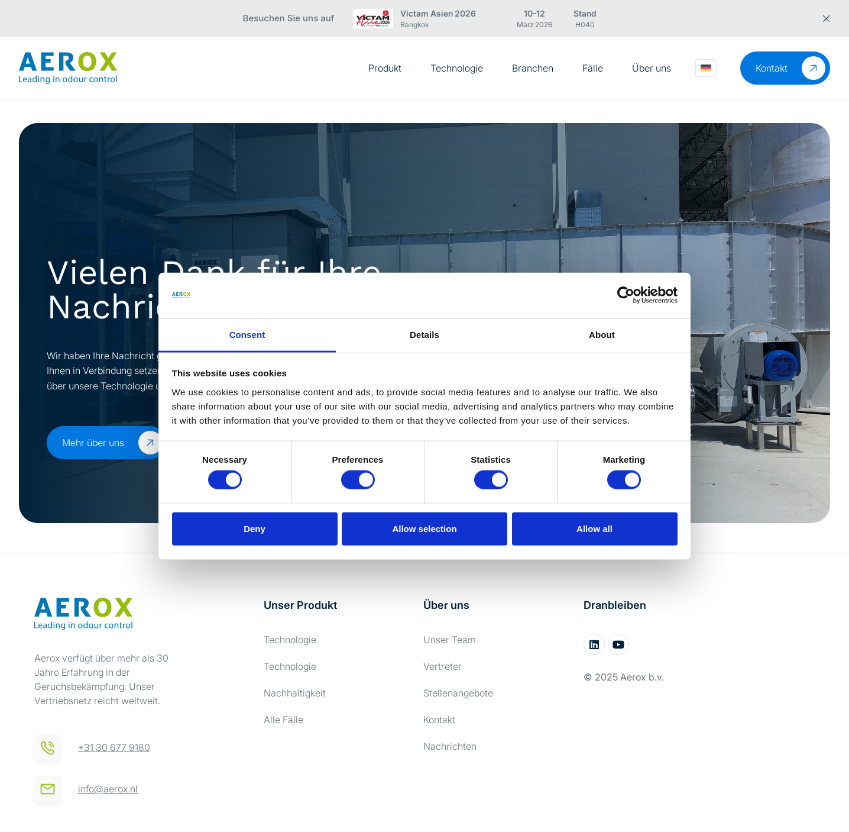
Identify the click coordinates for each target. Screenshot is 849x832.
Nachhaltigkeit (295, 693)
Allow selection (424, 528)
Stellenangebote (458, 693)
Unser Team (449, 640)
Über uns (651, 68)
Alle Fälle (283, 719)
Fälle (592, 68)
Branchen (532, 68)
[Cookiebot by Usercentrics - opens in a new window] (626, 295)
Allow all (594, 528)
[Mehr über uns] (150, 442)
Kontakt (439, 719)
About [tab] (602, 335)
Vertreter (442, 666)
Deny (254, 528)
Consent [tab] (247, 335)
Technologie (456, 68)
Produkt (384, 68)
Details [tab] (424, 335)
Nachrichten (450, 746)
